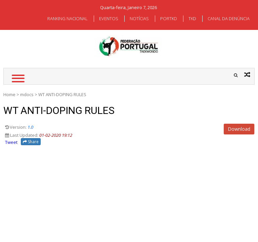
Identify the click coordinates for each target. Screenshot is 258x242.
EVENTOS (108, 18)
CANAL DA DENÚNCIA (229, 18)
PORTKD (168, 18)
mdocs (27, 94)
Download (239, 129)
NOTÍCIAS (139, 18)
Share (31, 142)
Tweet (11, 142)
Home (9, 94)
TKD (192, 18)
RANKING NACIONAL (67, 18)
